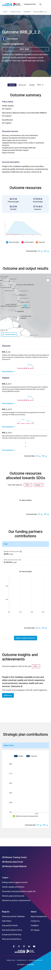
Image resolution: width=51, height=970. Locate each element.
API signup (35, 930)
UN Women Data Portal (12, 862)
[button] (25, 306)
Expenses (42, 242)
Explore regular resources (25, 638)
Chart (6, 544)
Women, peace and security (13, 896)
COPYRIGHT (21, 964)
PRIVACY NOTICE (22, 960)
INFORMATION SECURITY (35, 960)
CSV (38, 251)
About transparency (39, 916)
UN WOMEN (30, 964)
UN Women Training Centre (14, 857)
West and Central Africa (11, 939)
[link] (25, 371)
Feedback (35, 925)
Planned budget (14, 242)
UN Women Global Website (14, 866)
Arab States (6, 921)
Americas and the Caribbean (13, 916)
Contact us (35, 921)
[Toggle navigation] (47, 4)
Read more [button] (8, 695)
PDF (45, 251)
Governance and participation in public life (19, 891)
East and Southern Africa (12, 930)
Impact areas (9, 745)
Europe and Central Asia (11, 934)
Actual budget (28, 242)
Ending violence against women (15, 882)
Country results (15, 12)
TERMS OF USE (11, 960)
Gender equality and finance (13, 887)
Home (5, 12)
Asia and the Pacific (10, 925)
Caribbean (26, 12)
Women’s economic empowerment (27, 816)
